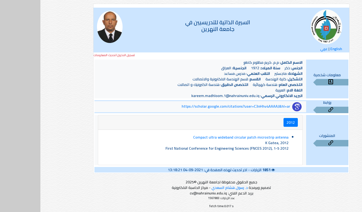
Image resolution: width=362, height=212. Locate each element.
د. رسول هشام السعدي (189, 187)
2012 (250, 122)
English (296, 48)
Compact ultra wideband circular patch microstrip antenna (200, 137)
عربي (283, 48)
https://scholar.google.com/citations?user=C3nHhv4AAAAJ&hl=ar (195, 106)
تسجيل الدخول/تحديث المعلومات (74, 55)
